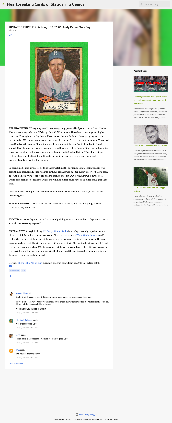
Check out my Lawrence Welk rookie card (150, 146)
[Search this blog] (157, 4)
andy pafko (14, 270)
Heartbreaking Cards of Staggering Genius (45, 4)
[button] (10, 35)
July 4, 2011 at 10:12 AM (26, 327)
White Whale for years (88, 235)
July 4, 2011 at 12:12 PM (27, 342)
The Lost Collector (24, 320)
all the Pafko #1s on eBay (30, 263)
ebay (23, 270)
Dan (18, 350)
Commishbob (22, 293)
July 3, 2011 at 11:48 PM (27, 313)
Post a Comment (16, 364)
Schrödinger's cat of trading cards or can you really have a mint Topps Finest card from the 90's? (150, 100)
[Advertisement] (59, 390)
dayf (18, 335)
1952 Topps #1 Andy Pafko (55, 231)
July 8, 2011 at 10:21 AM (26, 357)
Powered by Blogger (86, 414)
